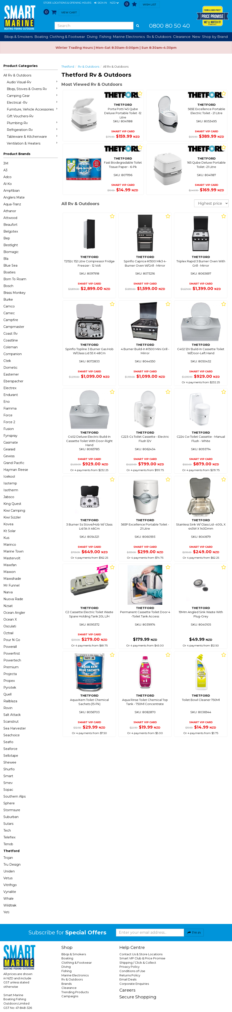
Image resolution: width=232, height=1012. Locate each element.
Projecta (10, 674)
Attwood (10, 218)
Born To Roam (14, 279)
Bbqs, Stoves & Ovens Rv (32, 89)
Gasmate (10, 442)
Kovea (8, 524)
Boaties (9, 272)
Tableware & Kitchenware (32, 136)
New (196, 36)
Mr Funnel (11, 585)
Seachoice (11, 735)
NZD (114, 3)
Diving (66, 966)
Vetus (7, 878)
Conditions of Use (132, 971)
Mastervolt (11, 558)
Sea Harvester (14, 728)
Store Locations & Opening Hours (67, 2)
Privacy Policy (129, 966)
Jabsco (8, 497)
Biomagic (11, 252)
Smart (8, 776)
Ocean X (10, 619)
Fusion (8, 429)
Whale (8, 899)
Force (7, 415)
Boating (67, 958)
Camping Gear (32, 95)
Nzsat (8, 606)
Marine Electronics (75, 975)
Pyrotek (9, 687)
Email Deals (127, 979)
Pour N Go (11, 640)
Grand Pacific (13, 463)
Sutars (8, 824)
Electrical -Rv (32, 102)
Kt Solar (9, 531)
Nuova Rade (13, 599)
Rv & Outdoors (88, 66)
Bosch (8, 286)
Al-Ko (7, 184)
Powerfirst (11, 653)
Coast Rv (10, 334)
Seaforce (10, 749)
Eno (6, 402)
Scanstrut (11, 722)
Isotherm (10, 490)
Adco (7, 177)
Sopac (8, 790)
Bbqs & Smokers (18, 36)
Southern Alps (14, 796)
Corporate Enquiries (134, 983)
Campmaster (13, 327)
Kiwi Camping (14, 510)
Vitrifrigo (10, 885)
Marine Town (13, 551)
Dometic (10, 368)
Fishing (66, 971)
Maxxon (9, 572)
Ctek (7, 361)
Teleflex (9, 837)
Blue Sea (10, 265)
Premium (11, 667)
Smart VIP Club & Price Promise (142, 958)
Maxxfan (10, 565)
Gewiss (8, 456)
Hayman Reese (15, 470)
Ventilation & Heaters (32, 143)
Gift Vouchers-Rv (20, 116)
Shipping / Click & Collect (137, 962)
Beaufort (10, 225)
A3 (5, 170)
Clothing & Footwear (76, 962)
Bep (6, 238)
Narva (8, 592)
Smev (8, 783)
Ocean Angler (14, 613)
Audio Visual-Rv (32, 82)
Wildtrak (9, 905)
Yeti (6, 912)
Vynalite (9, 892)
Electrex (9, 388)
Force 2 (9, 422)
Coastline (10, 340)
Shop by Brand (215, 36)
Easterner (11, 374)
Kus (6, 538)
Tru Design (12, 864)
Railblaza (10, 701)
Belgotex (10, 231)
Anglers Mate (14, 197)
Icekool (9, 476)
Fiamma (10, 408)
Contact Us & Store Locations (140, 954)
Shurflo (9, 769)
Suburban (11, 817)
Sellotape (10, 756)
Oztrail (8, 633)
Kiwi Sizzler (12, 517)
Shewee (9, 762)
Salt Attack (12, 715)
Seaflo (8, 742)
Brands (66, 983)
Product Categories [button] (20, 66)
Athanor (9, 211)
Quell (7, 694)
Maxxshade (12, 579)
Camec (9, 313)
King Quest (12, 504)
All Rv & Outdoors (17, 75)
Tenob (8, 844)
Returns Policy (129, 975)
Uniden (9, 871)
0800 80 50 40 (169, 25)
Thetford (11, 851)
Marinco (9, 545)
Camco (9, 306)
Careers (127, 990)
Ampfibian (11, 191)
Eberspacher (13, 381)
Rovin (7, 708)
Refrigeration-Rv (32, 130)
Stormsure (11, 810)
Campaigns (69, 996)
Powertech (12, 660)
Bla (5, 259)
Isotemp (10, 483)
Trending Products (75, 992)
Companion (12, 354)
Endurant (10, 395)
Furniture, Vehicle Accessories (32, 109)
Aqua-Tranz (12, 204)
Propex (9, 681)
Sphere (9, 803)
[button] (100, 3)
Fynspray (10, 436)
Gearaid (9, 449)
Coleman (10, 347)
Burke (8, 299)
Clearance (182, 36)
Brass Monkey (14, 293)
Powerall (10, 647)
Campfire (10, 320)
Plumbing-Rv (32, 123)
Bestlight (10, 245)
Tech (7, 830)
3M (5, 163)
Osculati (9, 626)
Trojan (8, 858)
